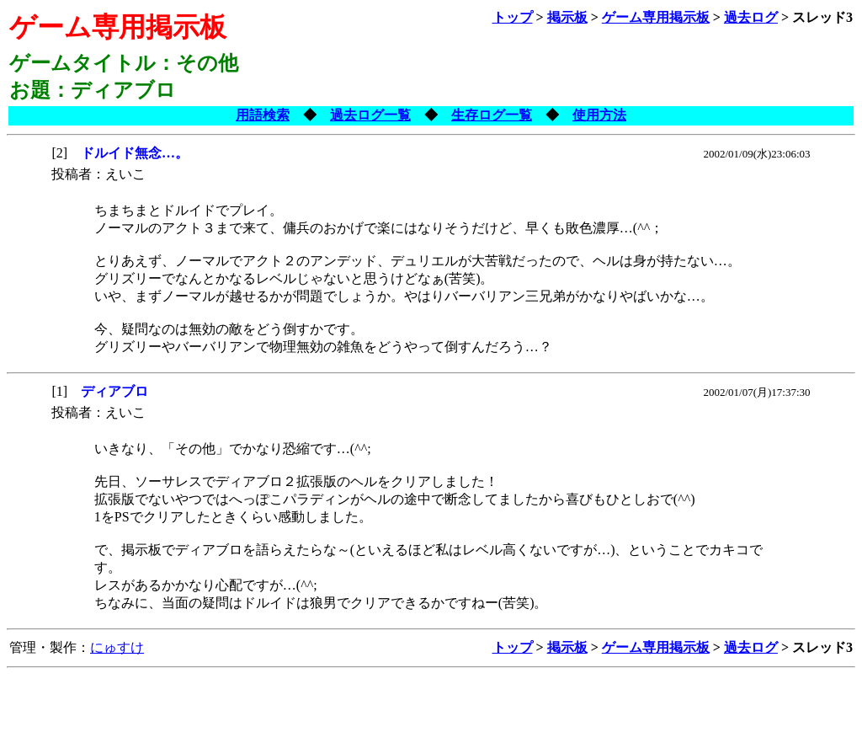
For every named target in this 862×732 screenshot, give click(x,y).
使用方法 (599, 115)
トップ (512, 17)
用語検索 (263, 115)
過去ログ (751, 17)
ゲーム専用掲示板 (656, 17)
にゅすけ (117, 647)
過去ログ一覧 (370, 115)
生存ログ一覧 (491, 115)
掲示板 (567, 17)
